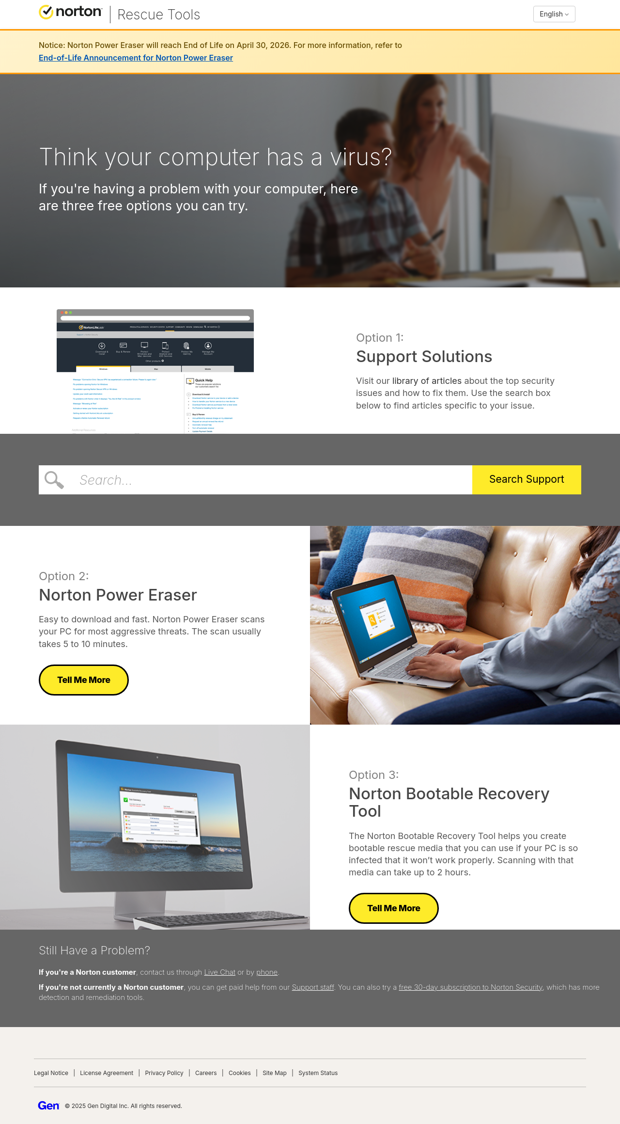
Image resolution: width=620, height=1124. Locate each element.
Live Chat (219, 972)
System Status (318, 1073)
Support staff (313, 987)
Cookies (240, 1073)
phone (267, 972)
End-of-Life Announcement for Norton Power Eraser (136, 58)
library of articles (427, 381)
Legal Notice (51, 1073)
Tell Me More (83, 680)
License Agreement (106, 1073)
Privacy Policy (164, 1073)
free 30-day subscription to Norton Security (470, 987)
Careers (206, 1073)
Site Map (275, 1073)
